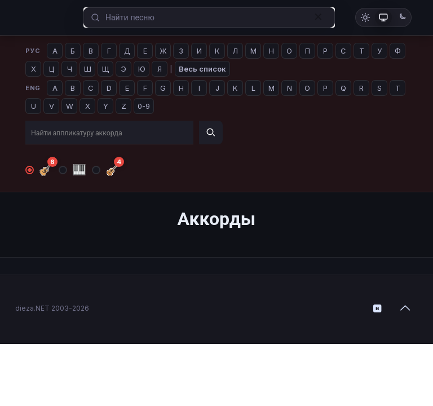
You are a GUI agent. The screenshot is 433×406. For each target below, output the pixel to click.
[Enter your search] (209, 17)
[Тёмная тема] (401, 17)
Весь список (202, 68)
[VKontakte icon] (378, 308)
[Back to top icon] (406, 308)
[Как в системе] (383, 17)
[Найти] (211, 132)
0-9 (144, 106)
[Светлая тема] (365, 17)
